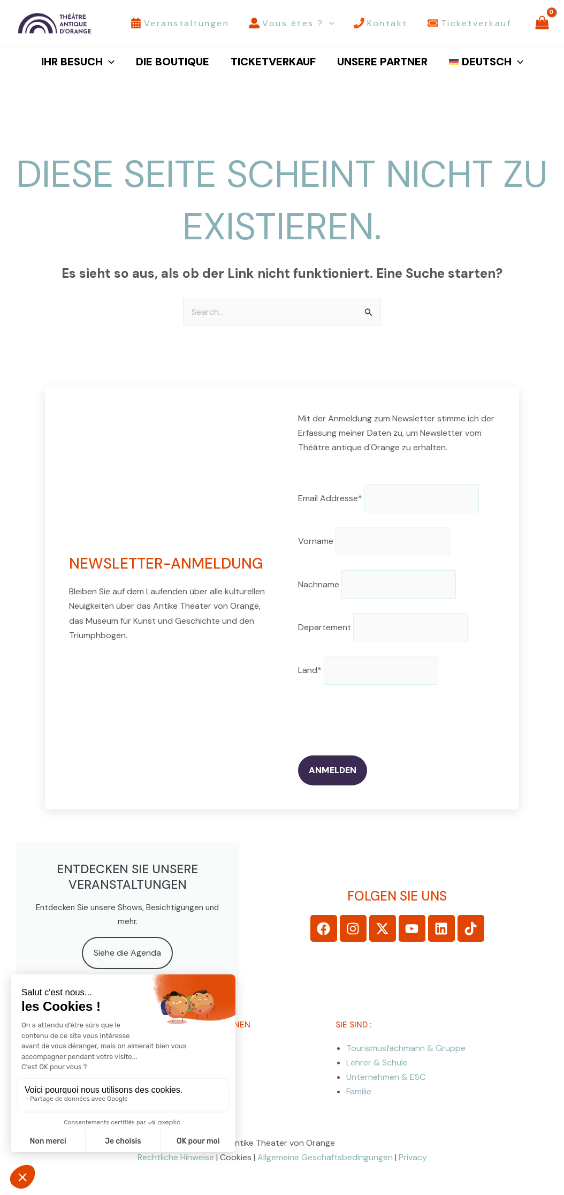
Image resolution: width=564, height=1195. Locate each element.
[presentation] (379, 720)
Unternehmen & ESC (385, 1076)
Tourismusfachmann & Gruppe (406, 1047)
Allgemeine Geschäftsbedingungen (325, 1157)
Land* (310, 670)
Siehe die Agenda (127, 952)
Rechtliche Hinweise (176, 1157)
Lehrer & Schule (377, 1062)
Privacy (413, 1157)
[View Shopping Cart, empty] (541, 23)
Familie (358, 1090)
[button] (329, 23)
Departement (324, 627)
